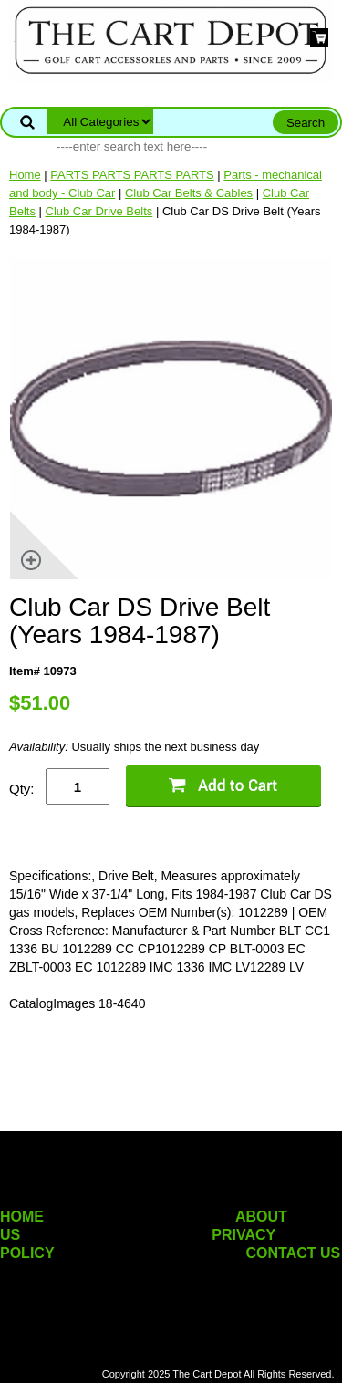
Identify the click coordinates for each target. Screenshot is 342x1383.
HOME (22, 1216)
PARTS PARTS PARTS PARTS (131, 175)
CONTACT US (293, 1253)
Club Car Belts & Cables (189, 193)
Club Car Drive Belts (99, 211)
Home (25, 175)
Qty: (22, 788)
